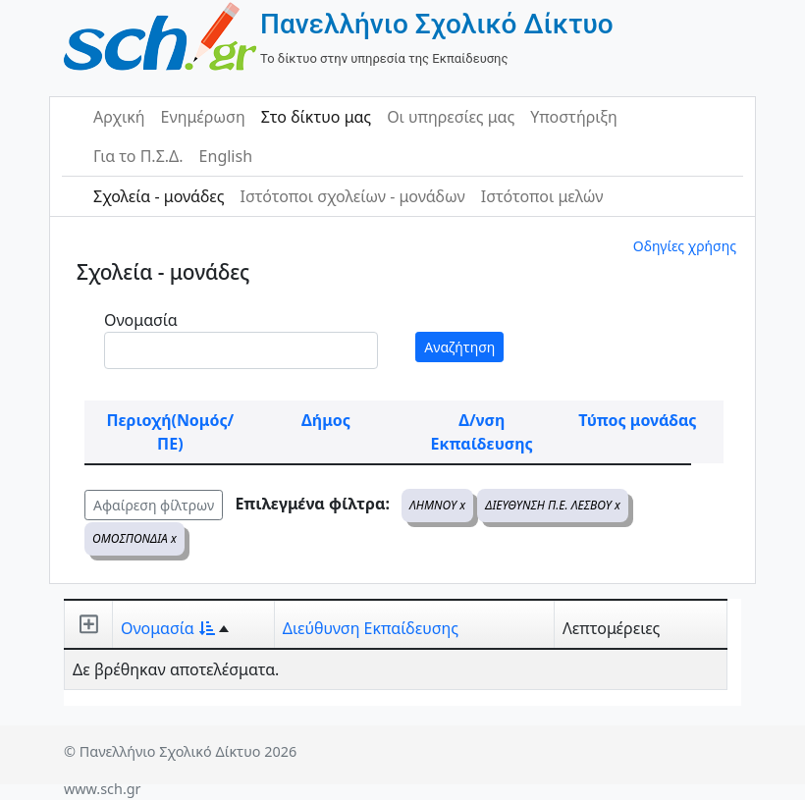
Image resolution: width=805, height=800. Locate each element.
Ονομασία (141, 320)
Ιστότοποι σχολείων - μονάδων (352, 196)
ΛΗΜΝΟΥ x (437, 505)
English (225, 156)
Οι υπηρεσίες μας (450, 117)
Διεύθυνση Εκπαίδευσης (370, 628)
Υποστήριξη (573, 117)
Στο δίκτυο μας (316, 117)
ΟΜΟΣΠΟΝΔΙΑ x (134, 538)
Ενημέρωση (203, 117)
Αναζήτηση (459, 347)
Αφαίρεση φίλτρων (153, 505)
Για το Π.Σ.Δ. (138, 156)
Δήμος (325, 420)
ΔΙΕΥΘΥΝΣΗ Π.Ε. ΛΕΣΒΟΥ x (552, 505)
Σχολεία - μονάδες (158, 196)
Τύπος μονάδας (637, 420)
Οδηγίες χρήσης (684, 246)
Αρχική (119, 117)
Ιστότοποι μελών (542, 196)
